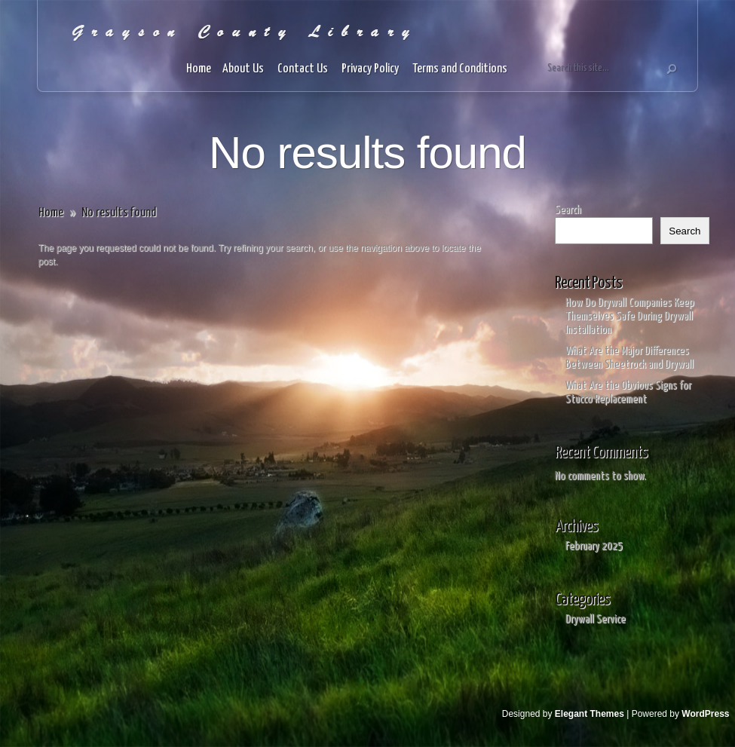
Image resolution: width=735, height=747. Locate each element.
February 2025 (594, 546)
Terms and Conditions (461, 69)
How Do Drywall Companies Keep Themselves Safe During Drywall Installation (629, 316)
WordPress (705, 714)
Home (198, 69)
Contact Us (303, 69)
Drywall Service (595, 619)
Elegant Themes (589, 714)
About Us (244, 69)
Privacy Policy (371, 69)
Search (568, 210)
